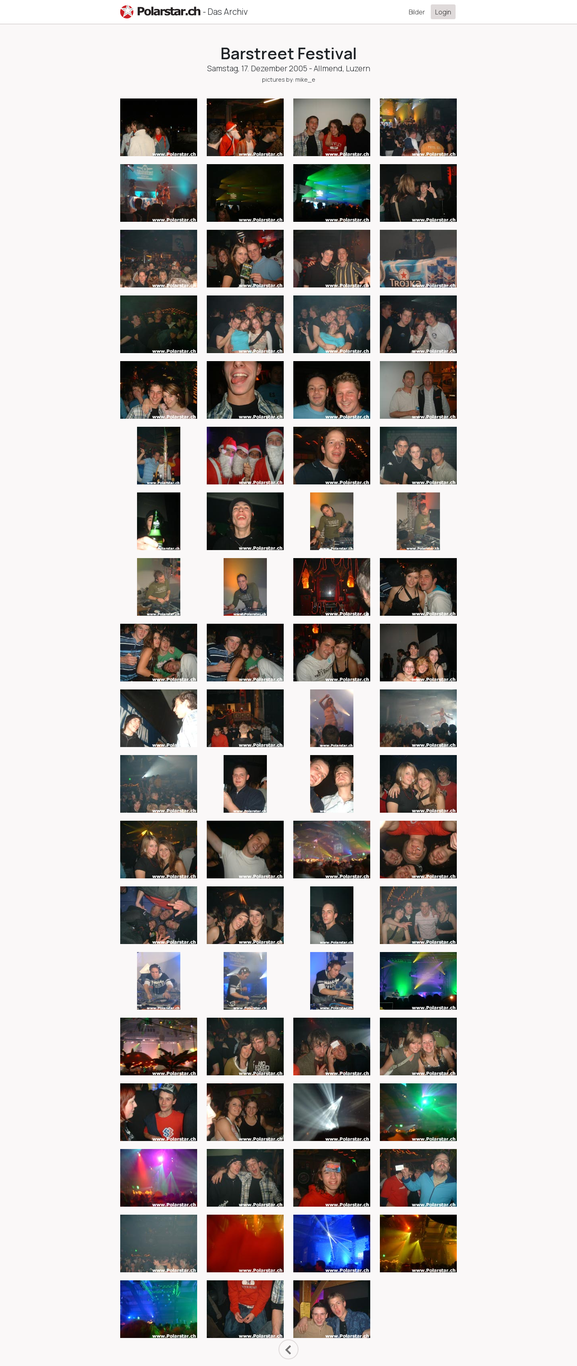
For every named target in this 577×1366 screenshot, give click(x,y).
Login (443, 12)
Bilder (417, 12)
